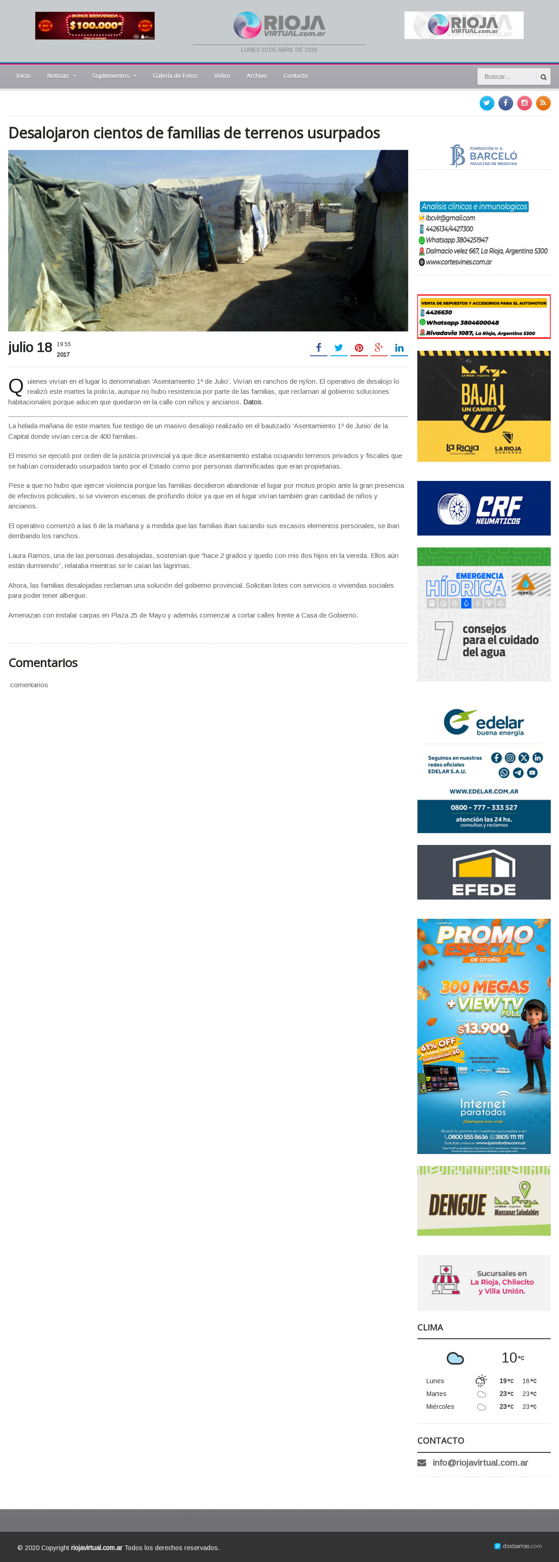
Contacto (295, 76)
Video (222, 76)
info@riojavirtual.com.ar (480, 1463)
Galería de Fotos (175, 76)
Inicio (24, 76)
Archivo (257, 76)
